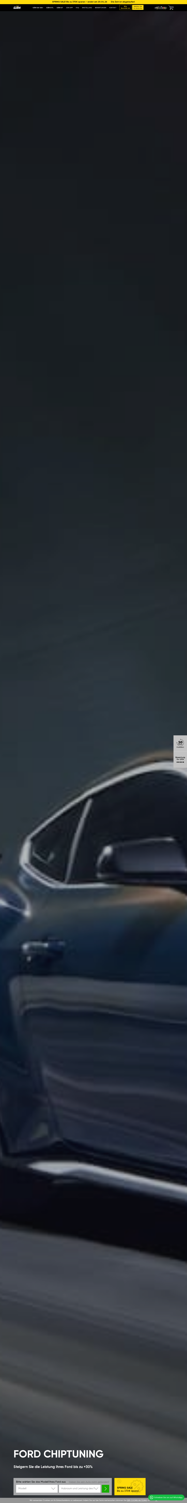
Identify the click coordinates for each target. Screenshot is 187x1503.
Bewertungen (100, 7)
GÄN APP (69, 7)
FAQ (77, 7)
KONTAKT (112, 7)
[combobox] (37, 1489)
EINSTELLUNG (87, 7)
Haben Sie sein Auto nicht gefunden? (89, 1482)
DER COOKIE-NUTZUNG (136, 1500)
